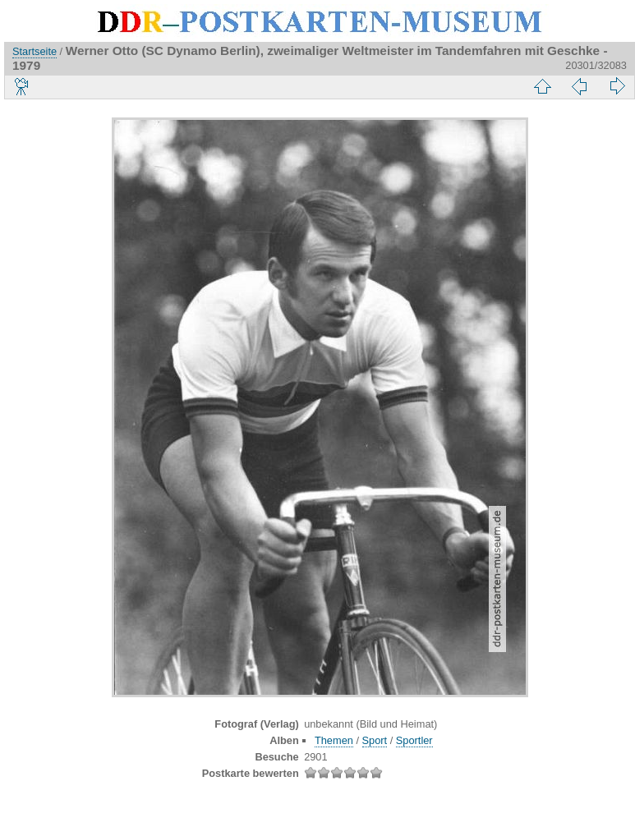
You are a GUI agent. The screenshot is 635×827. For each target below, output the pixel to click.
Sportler (414, 740)
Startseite (34, 51)
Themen (334, 740)
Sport (375, 740)
